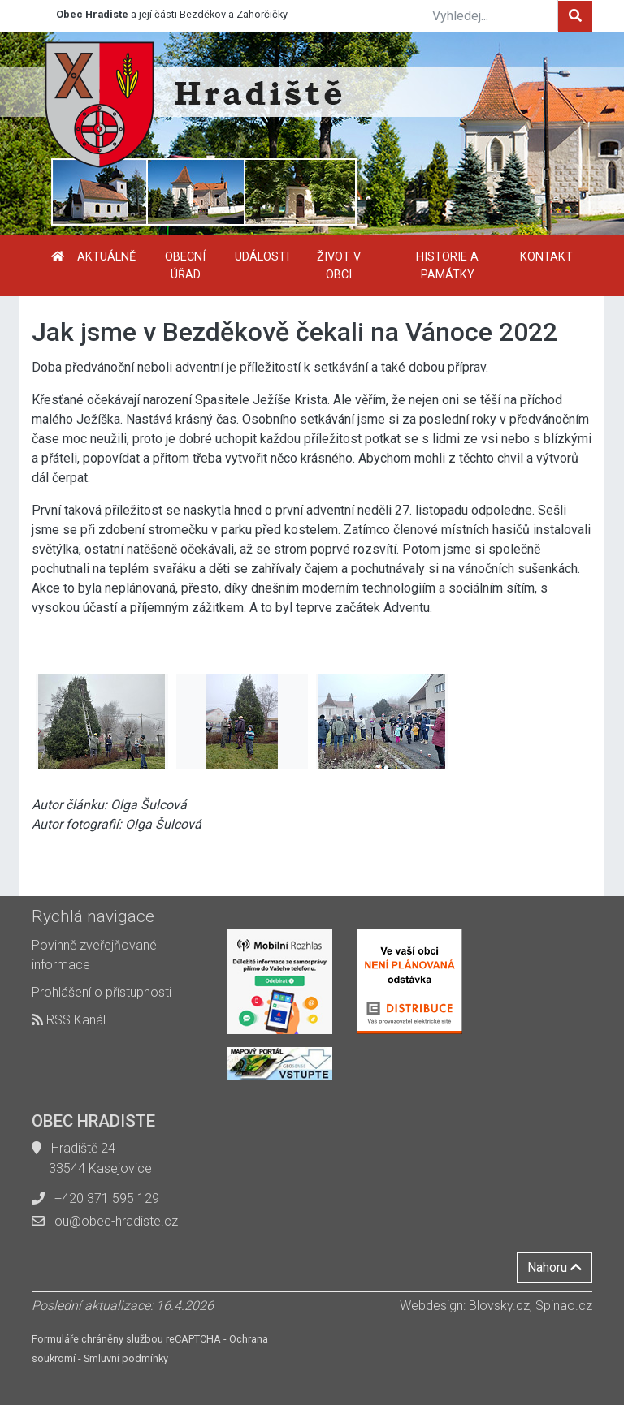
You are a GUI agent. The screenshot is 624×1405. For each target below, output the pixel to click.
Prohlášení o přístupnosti (101, 992)
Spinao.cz (563, 1305)
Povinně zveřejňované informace (94, 954)
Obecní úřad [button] (185, 266)
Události (262, 257)
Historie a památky (447, 266)
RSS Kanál (69, 1020)
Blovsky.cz (499, 1305)
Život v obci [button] (339, 266)
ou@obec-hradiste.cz (116, 1221)
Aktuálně (106, 257)
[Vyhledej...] (490, 15)
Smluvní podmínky (126, 1358)
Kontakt (546, 257)
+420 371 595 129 (106, 1198)
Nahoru (554, 1267)
